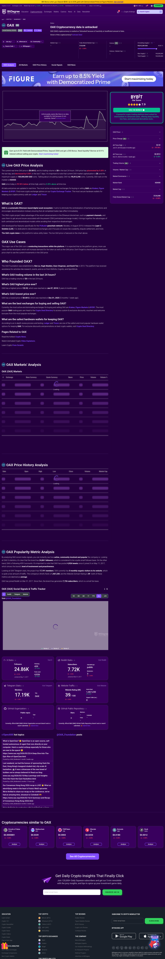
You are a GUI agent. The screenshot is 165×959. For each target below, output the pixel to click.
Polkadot (43, 226)
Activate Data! (77, 35)
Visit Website (101, 686)
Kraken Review (80, 918)
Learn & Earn (6, 918)
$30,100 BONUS (136, 110)
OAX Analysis (9, 65)
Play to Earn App (7, 940)
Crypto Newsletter (7, 924)
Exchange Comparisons (9, 953)
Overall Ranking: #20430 (9, 30)
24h (116, 43)
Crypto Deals (6, 937)
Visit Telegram (47, 686)
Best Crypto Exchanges (9, 950)
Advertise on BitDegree (82, 956)
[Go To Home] (3, 19)
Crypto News (20, 337)
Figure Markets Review (82, 921)
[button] (94, 5)
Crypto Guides (6, 927)
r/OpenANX (8, 734)
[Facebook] (126, 947)
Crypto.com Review (81, 927)
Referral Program (80, 953)
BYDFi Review (79, 924)
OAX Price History (40, 65)
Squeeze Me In (112, 892)
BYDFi (13, 191)
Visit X (50, 660)
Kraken (95, 188)
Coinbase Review (80, 931)
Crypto (9, 19)
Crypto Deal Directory (44, 310)
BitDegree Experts (81, 943)
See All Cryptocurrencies (82, 856)
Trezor (44, 194)
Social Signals (57, 65)
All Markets (23, 65)
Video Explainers (28, 341)
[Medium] (134, 947)
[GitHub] (146, 947)
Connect (158, 5)
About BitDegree (80, 940)
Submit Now (34, 726)
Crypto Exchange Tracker (61, 191)
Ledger (34, 194)
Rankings (18, 19)
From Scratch (17, 345)
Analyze (14, 844)
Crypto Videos (6, 934)
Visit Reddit (102, 660)
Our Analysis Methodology (83, 946)
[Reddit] (142, 947)
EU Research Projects (82, 950)
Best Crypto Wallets (8, 956)
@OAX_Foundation (13, 598)
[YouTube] (122, 947)
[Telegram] (117, 947)
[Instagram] (138, 947)
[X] (113, 947)
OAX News (71, 65)
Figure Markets (82, 307)
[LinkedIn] (130, 947)
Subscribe (154, 921)
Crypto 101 (5, 921)
